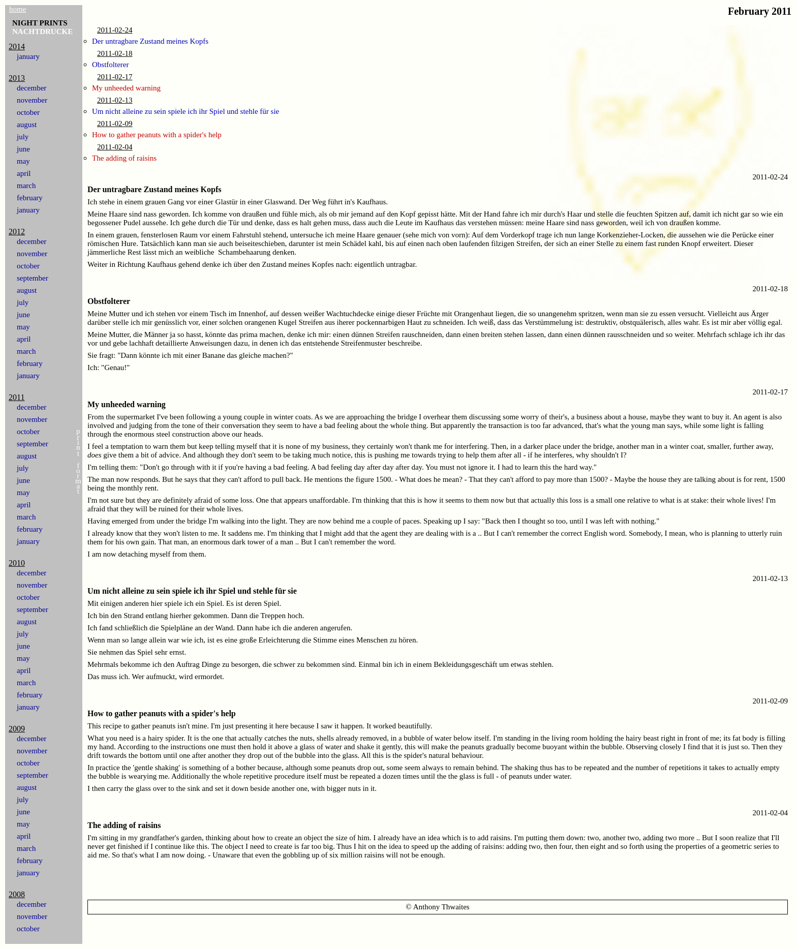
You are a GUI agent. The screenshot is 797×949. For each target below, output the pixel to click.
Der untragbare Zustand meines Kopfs (150, 41)
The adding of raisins (124, 158)
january (28, 56)
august (27, 124)
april (24, 173)
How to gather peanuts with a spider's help (157, 135)
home (17, 9)
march (26, 185)
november (32, 100)
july (22, 137)
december (31, 88)
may (23, 161)
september (32, 278)
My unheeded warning (126, 88)
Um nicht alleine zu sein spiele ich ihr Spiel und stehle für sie (185, 111)
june (23, 149)
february (30, 198)
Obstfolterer (110, 64)
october (28, 112)
